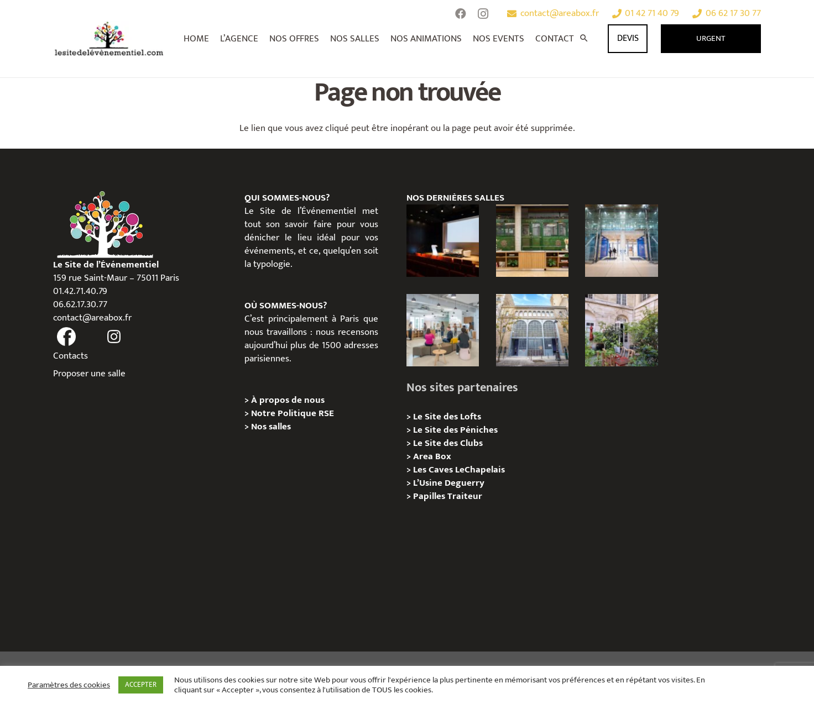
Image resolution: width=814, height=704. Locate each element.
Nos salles (271, 426)
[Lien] (109, 38)
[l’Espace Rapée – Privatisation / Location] (532, 240)
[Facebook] (461, 14)
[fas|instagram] (114, 337)
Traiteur (464, 496)
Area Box (432, 456)
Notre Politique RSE (292, 413)
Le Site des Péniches (455, 430)
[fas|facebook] (66, 337)
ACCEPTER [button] (140, 685)
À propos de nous (288, 400)
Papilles (430, 496)
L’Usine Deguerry (448, 483)
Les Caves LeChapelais (459, 469)
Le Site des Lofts (447, 416)
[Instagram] (483, 14)
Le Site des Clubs (448, 443)
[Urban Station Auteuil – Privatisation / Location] (532, 330)
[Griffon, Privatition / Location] (621, 330)
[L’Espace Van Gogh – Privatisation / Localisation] (442, 240)
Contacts (70, 356)
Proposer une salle (89, 373)
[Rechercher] (584, 38)
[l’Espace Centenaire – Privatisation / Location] (621, 240)
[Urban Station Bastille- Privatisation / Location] (442, 330)
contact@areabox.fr (92, 317)
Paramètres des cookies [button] (69, 685)
